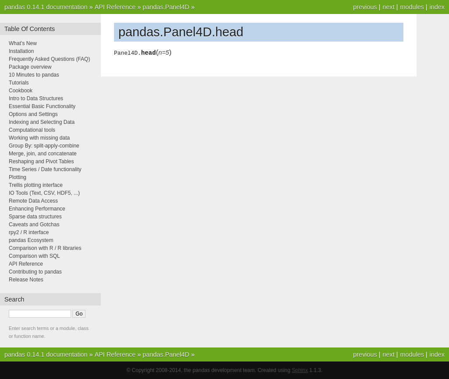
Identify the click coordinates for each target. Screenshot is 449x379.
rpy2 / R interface (29, 232)
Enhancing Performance (37, 209)
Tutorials (19, 83)
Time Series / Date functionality (45, 169)
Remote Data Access (33, 201)
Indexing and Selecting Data (42, 122)
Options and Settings (33, 114)
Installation (21, 51)
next (388, 7)
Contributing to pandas (35, 272)
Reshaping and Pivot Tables (41, 161)
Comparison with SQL (34, 256)
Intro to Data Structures (36, 98)
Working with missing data (39, 138)
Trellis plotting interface (36, 185)
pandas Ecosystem (31, 240)
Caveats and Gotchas (34, 224)
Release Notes (26, 280)
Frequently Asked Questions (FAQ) (49, 59)
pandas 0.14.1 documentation (46, 7)
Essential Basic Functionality (42, 106)
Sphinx (300, 370)
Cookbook (20, 91)
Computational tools (32, 130)
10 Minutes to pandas (34, 75)
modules (412, 7)
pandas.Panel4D (166, 7)
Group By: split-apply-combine (44, 146)
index (437, 7)
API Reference (115, 7)
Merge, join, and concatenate (43, 154)
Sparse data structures (35, 217)
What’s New (23, 43)
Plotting (17, 177)
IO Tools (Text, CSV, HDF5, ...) (44, 193)
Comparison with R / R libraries (45, 248)
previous (365, 7)
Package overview (30, 67)
